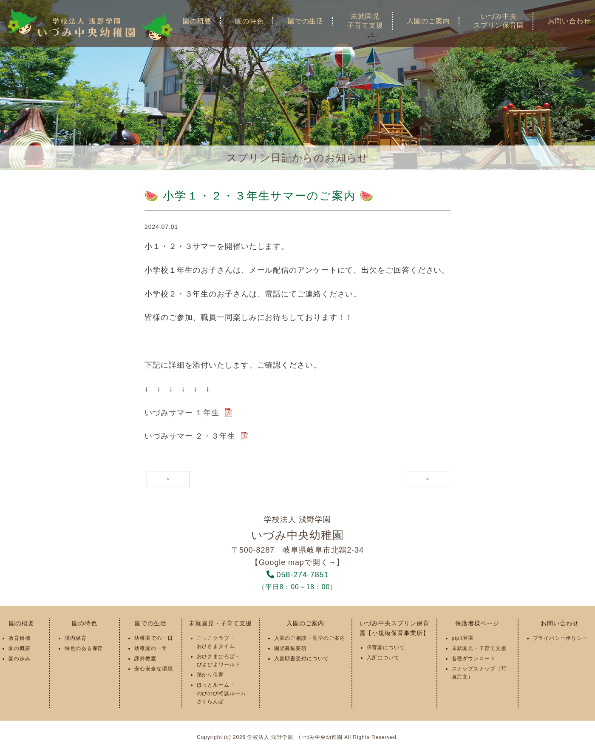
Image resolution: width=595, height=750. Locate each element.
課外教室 (145, 659)
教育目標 (19, 638)
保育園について (386, 647)
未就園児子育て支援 (365, 21)
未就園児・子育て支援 (220, 623)
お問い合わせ (559, 623)
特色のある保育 (84, 648)
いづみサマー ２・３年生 (189, 436)
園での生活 (306, 21)
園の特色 (249, 21)
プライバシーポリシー (560, 638)
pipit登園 (463, 638)
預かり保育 (210, 675)
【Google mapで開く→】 (297, 562)
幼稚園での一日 (153, 638)
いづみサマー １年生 (181, 412)
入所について (383, 658)
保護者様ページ (477, 623)
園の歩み (19, 659)
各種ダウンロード (474, 659)
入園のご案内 (428, 21)
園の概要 (197, 21)
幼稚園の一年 (150, 648)
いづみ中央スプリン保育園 (498, 21)
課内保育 (76, 638)
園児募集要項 (290, 648)
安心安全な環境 (153, 669)
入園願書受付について (301, 659)
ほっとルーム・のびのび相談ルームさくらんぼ (221, 693)
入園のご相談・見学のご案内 (310, 638)
